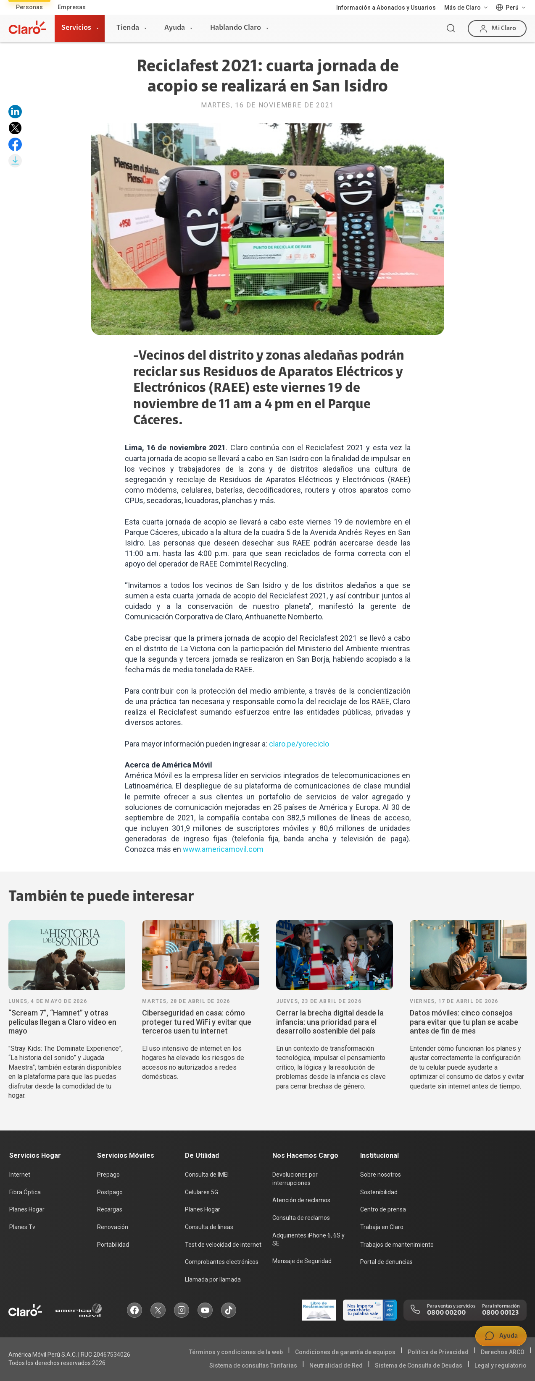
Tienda (127, 28)
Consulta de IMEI (207, 1174)
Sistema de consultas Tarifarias (253, 1365)
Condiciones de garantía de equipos (345, 1352)
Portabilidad (113, 1244)
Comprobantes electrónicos (221, 1261)
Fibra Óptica (25, 1192)
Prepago (108, 1174)
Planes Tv (22, 1227)
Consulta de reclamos (301, 1217)
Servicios (76, 28)
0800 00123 (500, 1313)
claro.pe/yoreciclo (299, 743)
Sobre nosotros (380, 1174)
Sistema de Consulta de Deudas (418, 1365)
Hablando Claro (235, 28)
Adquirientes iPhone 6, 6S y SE (308, 1239)
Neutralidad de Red (336, 1365)
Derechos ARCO (502, 1352)
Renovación (112, 1227)
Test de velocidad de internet (223, 1244)
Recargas (109, 1209)
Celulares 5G (201, 1192)
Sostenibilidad (379, 1192)
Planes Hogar (27, 1209)
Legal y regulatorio (500, 1365)
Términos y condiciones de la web (236, 1352)
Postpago (110, 1192)
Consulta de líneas (209, 1227)
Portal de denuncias (386, 1261)
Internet (19, 1174)
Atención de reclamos (301, 1200)
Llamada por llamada (213, 1279)
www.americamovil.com (223, 849)
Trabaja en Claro (381, 1227)
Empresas (72, 7)
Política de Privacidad (438, 1352)
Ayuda (174, 28)
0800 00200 (446, 1313)
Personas (29, 7)
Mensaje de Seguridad (302, 1261)
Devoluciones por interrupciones (295, 1178)
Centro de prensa (383, 1209)
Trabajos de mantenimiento (397, 1244)
